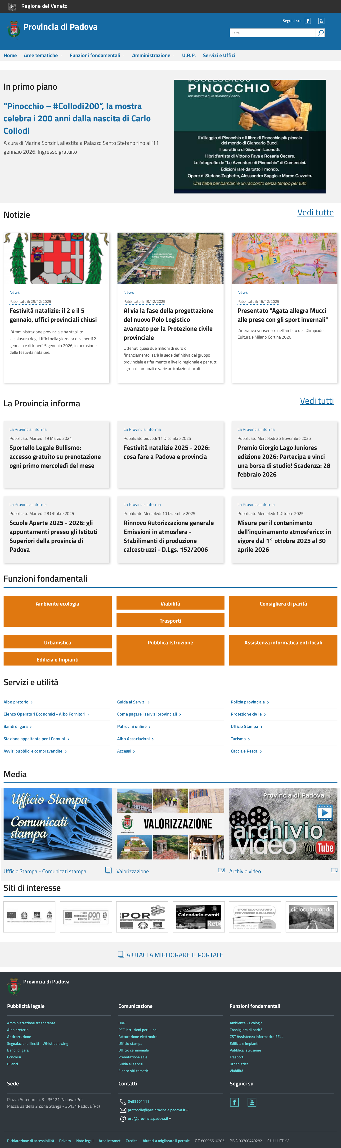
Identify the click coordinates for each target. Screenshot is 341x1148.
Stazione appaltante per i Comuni (34, 738)
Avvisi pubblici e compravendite (33, 751)
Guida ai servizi (130, 1064)
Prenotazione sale (132, 1057)
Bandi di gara (16, 726)
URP (121, 1023)
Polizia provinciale (248, 702)
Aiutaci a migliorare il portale (166, 1140)
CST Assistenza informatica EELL (256, 1036)
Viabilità (170, 603)
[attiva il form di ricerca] (319, 32)
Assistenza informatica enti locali (283, 642)
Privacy (65, 1140)
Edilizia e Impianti (57, 659)
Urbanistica (57, 642)
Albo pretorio (16, 702)
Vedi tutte (315, 212)
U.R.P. (189, 55)
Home (10, 55)
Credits (132, 1140)
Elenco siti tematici (133, 1071)
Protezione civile (246, 714)
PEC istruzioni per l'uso (137, 1030)
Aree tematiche (41, 55)
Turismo (238, 738)
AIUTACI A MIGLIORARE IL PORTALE (170, 955)
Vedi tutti (317, 400)
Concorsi (14, 1057)
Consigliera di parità (283, 603)
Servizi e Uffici (219, 55)
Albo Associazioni (133, 738)
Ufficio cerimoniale (133, 1050)
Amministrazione (151, 55)
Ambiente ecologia (57, 603)
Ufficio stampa (130, 1043)
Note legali (85, 1140)
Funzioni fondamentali (95, 55)
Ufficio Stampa (244, 726)
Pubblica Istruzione (170, 642)
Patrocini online (132, 726)
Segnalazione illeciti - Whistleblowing (37, 1043)
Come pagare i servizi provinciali (147, 714)
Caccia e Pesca (244, 751)
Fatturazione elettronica (137, 1036)
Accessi (124, 751)
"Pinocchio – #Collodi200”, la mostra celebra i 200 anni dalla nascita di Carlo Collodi (77, 118)
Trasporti (170, 620)
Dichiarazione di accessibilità (30, 1140)
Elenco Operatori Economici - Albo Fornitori (44, 714)
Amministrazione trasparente (31, 1023)
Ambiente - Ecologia (246, 1023)
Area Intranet (110, 1140)
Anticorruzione (19, 1036)
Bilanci (12, 1064)
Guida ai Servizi (131, 702)
